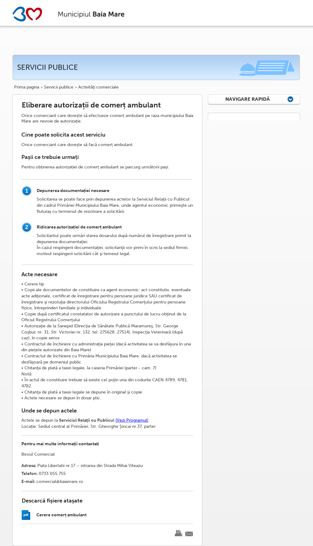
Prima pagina (26, 87)
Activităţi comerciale (98, 87)
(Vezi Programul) (132, 420)
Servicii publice (58, 87)
